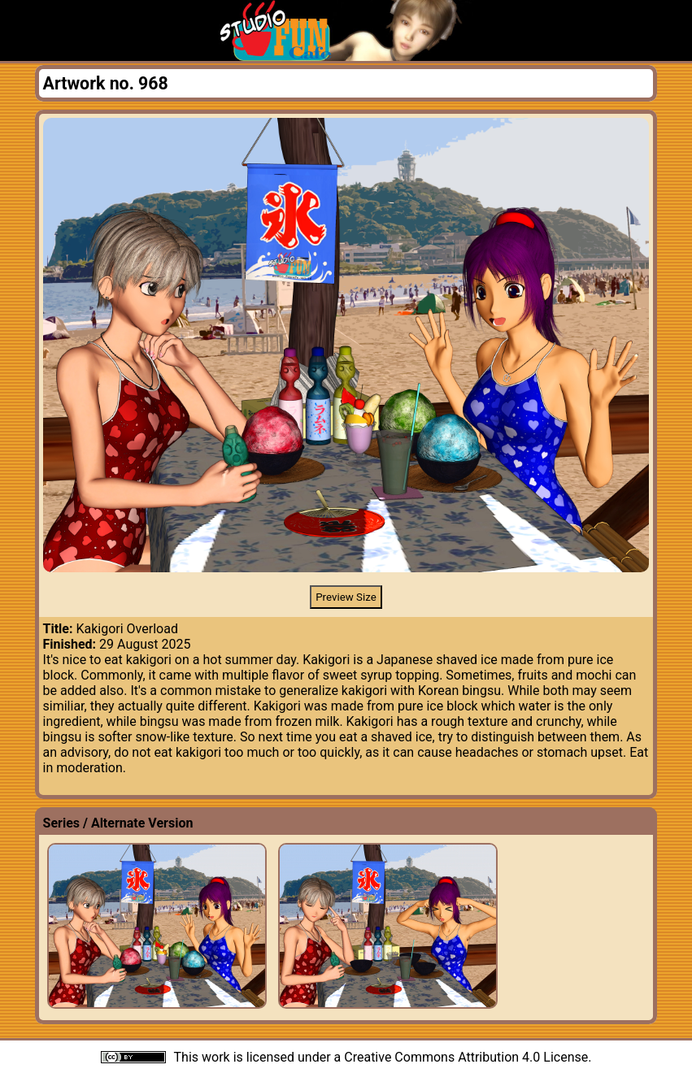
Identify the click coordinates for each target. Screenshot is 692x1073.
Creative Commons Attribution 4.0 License (466, 1057)
